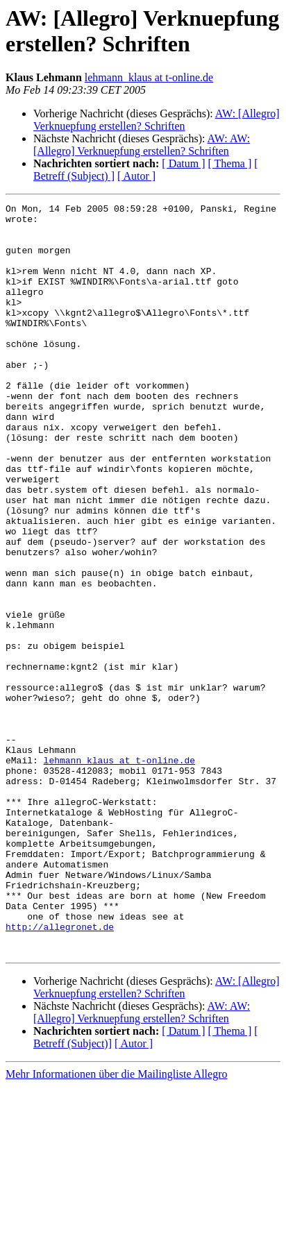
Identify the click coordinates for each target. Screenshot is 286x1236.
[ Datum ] (183, 163)
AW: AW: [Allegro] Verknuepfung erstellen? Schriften (141, 145)
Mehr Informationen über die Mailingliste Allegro (116, 1224)
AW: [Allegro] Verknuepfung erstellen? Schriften (156, 120)
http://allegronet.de (60, 1072)
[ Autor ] (136, 176)
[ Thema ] (230, 163)
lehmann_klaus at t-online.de (149, 77)
